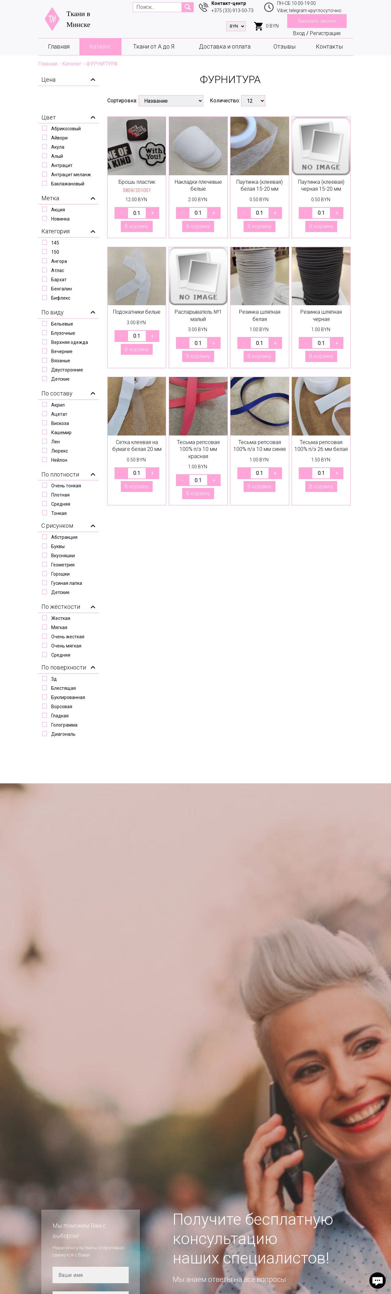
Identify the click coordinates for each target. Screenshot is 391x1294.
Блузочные (63, 333)
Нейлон (59, 460)
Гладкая (60, 715)
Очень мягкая (66, 645)
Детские (60, 379)
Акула (57, 147)
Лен (55, 441)
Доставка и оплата (224, 46)
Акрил (58, 405)
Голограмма (64, 725)
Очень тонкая (66, 485)
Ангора (59, 261)
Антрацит (62, 165)
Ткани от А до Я (153, 46)
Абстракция (64, 537)
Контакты (329, 46)
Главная (59, 46)
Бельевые (62, 324)
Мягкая (59, 627)
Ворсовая (61, 706)
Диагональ (63, 734)
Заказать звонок (317, 21)
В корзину (137, 226)
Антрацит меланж (71, 174)
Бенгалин (61, 288)
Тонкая (59, 513)
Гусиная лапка (66, 583)
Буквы (58, 546)
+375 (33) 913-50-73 (232, 10)
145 (55, 242)
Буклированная (68, 697)
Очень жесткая (67, 636)
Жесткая (60, 618)
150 (55, 252)
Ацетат (59, 414)
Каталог (100, 46)
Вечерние (62, 351)
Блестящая (63, 688)
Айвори (59, 137)
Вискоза (60, 423)
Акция (58, 209)
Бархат (59, 279)
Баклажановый (67, 183)
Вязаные (60, 360)
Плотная (60, 495)
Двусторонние (67, 369)
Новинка (60, 219)
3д (54, 679)
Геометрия (63, 564)
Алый (57, 156)
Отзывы (284, 46)
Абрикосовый (66, 128)
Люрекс (59, 451)
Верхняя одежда (69, 342)
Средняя (60, 504)
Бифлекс (60, 298)
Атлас (57, 270)
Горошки (60, 574)
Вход (299, 33)
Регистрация (325, 33)
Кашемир (61, 432)
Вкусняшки (63, 555)
